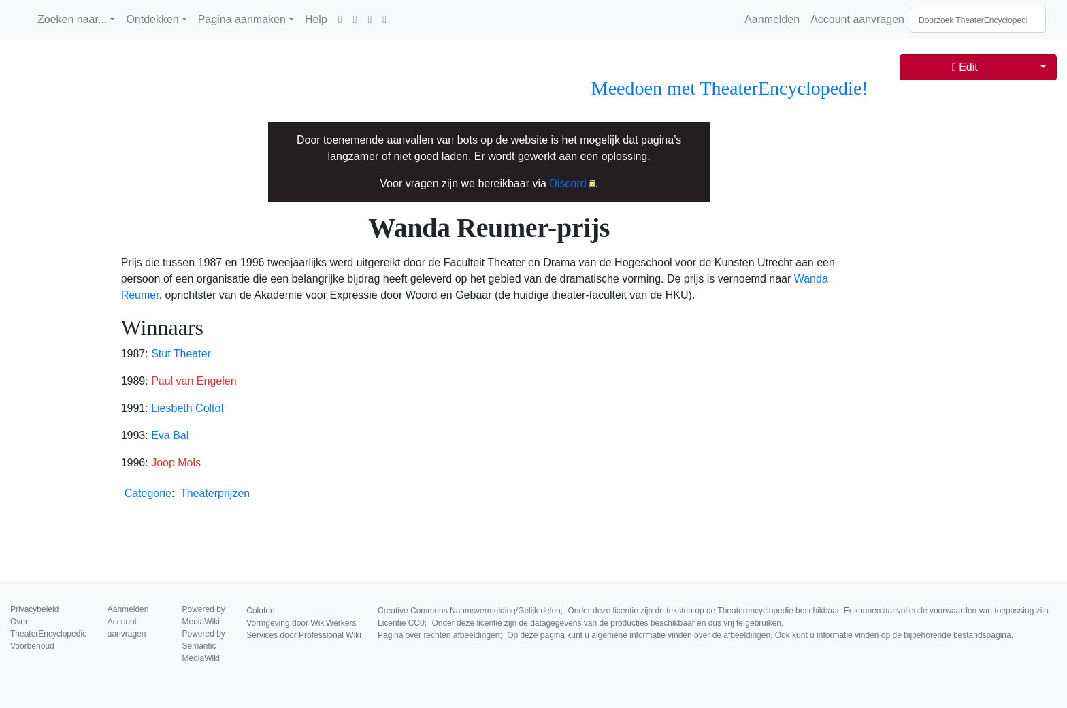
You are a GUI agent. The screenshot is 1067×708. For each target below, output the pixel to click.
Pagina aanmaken (242, 19)
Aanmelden (772, 19)
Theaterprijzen (215, 493)
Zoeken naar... (72, 19)
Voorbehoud (32, 646)
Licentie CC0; (580, 623)
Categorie (148, 493)
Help (316, 19)
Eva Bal (169, 435)
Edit (965, 67)
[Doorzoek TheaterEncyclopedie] (978, 20)
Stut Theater (181, 353)
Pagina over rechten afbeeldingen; (695, 635)
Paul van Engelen (193, 381)
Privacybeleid (34, 609)
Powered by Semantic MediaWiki (203, 646)
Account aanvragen (857, 19)
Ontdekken (152, 19)
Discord (567, 183)
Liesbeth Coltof (187, 408)
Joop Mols (176, 462)
